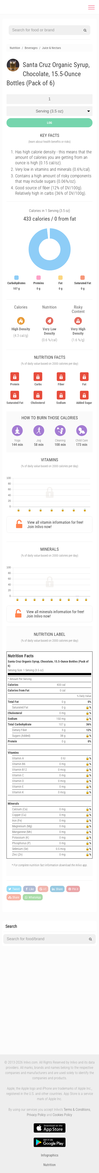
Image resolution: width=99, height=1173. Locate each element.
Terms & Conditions (77, 1110)
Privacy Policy (36, 1115)
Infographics (49, 1155)
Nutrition (49, 1165)
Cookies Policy (62, 1115)
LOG (49, 122)
